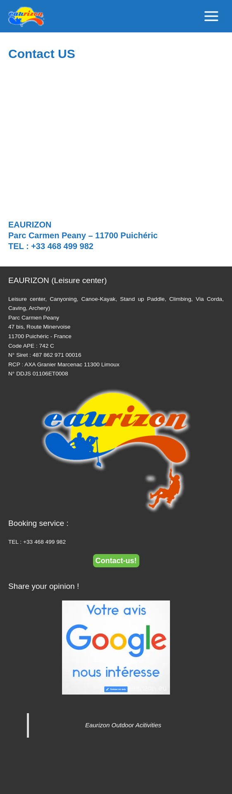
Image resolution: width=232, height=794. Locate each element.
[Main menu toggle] (211, 16)
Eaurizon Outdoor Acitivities (123, 725)
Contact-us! (116, 561)
